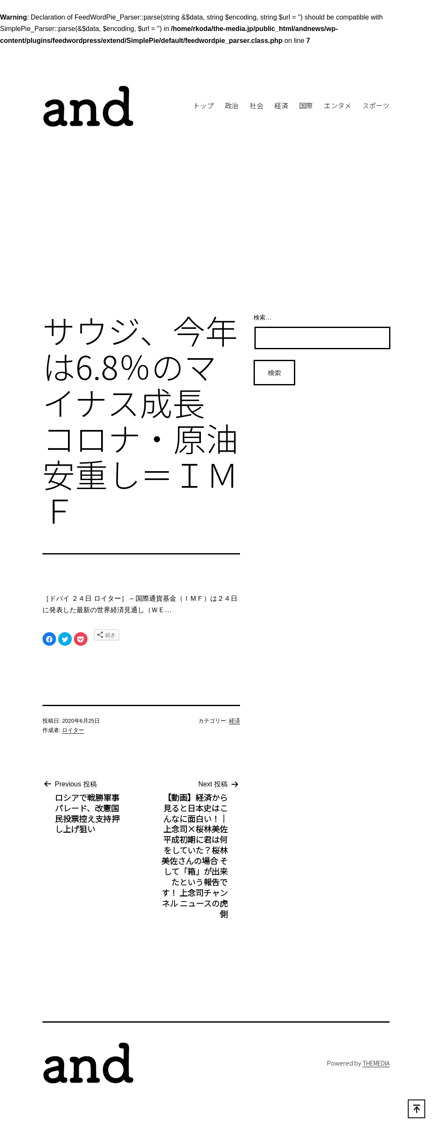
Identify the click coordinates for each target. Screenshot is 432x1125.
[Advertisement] (216, 235)
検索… (262, 317)
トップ (203, 105)
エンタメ (337, 105)
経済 (281, 105)
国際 (306, 105)
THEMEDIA (376, 1062)
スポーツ (376, 105)
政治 (231, 105)
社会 (256, 105)
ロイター (73, 730)
